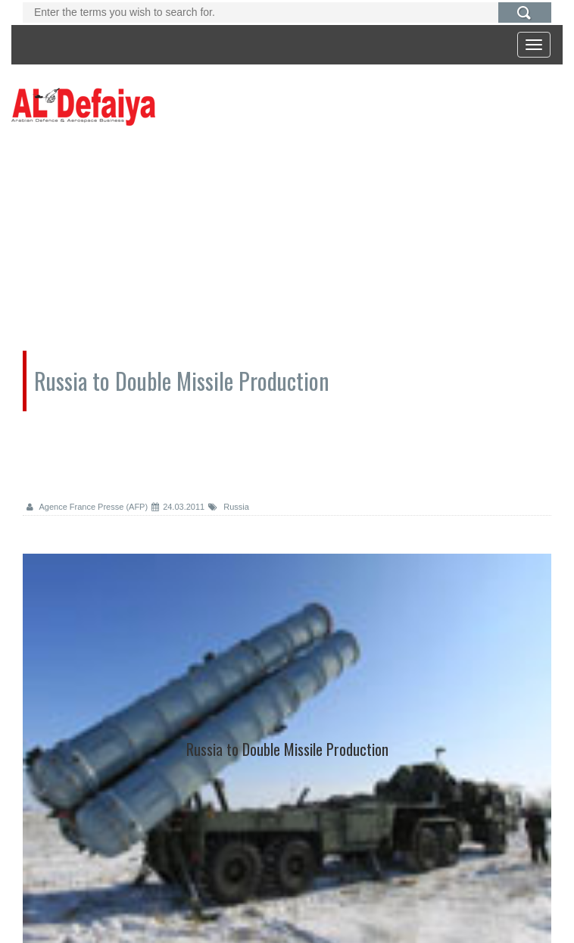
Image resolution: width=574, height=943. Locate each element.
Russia (228, 506)
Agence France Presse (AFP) (87, 506)
